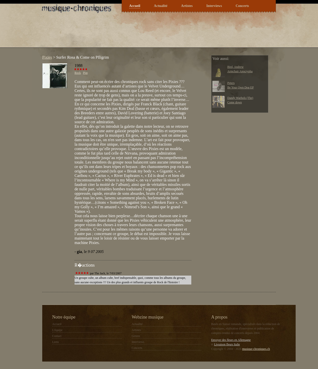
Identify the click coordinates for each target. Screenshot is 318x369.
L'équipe (57, 330)
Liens (55, 342)
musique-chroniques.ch (256, 349)
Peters (231, 83)
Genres (136, 336)
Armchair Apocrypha (240, 71)
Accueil (134, 6)
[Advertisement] (130, 33)
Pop (85, 73)
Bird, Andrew (235, 67)
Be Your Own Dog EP (240, 87)
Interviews (214, 6)
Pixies (47, 57)
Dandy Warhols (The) (240, 98)
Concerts (242, 6)
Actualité (160, 6)
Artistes (187, 6)
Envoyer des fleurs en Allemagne (231, 340)
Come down (234, 102)
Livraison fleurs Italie (227, 344)
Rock (78, 73)
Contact (56, 336)
